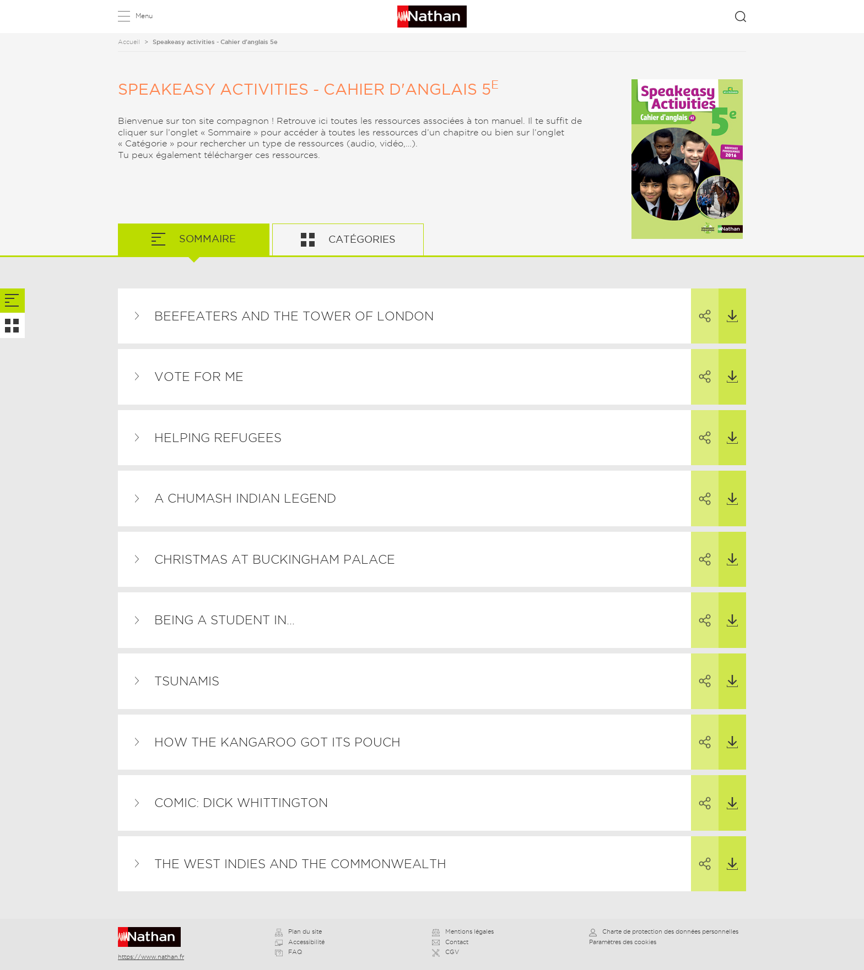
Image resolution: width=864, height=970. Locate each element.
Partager (701, 306)
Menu (144, 15)
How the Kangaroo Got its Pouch (277, 742)
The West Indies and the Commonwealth (300, 863)
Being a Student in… (224, 619)
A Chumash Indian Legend (245, 498)
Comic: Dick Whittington (241, 802)
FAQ (288, 952)
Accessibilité (300, 942)
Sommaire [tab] (206, 238)
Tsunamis (186, 681)
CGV (445, 952)
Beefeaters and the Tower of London (294, 316)
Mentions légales (463, 931)
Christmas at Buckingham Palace (274, 559)
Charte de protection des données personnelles (663, 931)
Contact (450, 942)
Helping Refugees (218, 437)
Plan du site (298, 931)
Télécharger (728, 305)
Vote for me (199, 376)
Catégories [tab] (361, 239)
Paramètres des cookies (622, 942)
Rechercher (740, 16)
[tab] (12, 300)
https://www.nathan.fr (151, 956)
